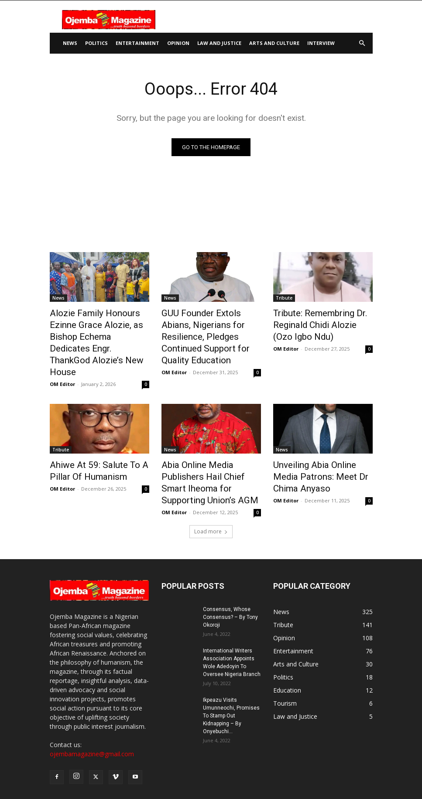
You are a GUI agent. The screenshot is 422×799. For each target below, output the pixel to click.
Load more (211, 481)
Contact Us (199, 775)
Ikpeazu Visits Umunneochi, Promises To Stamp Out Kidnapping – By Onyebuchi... (231, 665)
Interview (321, 43)
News (70, 43)
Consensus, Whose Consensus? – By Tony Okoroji (230, 567)
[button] (362, 43)
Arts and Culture (274, 43)
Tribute (284, 298)
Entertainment (137, 43)
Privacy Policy (271, 775)
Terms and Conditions (324, 775)
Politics (96, 43)
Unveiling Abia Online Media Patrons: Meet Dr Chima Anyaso (318, 442)
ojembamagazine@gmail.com (92, 704)
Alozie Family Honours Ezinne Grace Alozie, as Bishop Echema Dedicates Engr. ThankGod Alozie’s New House (99, 326)
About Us (165, 775)
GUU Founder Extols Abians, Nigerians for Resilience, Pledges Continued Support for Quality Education (206, 326)
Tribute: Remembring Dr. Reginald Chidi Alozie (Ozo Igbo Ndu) (316, 322)
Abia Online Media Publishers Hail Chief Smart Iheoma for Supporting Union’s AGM (208, 442)
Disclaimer (234, 775)
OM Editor (62, 352)
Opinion (178, 43)
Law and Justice (219, 43)
